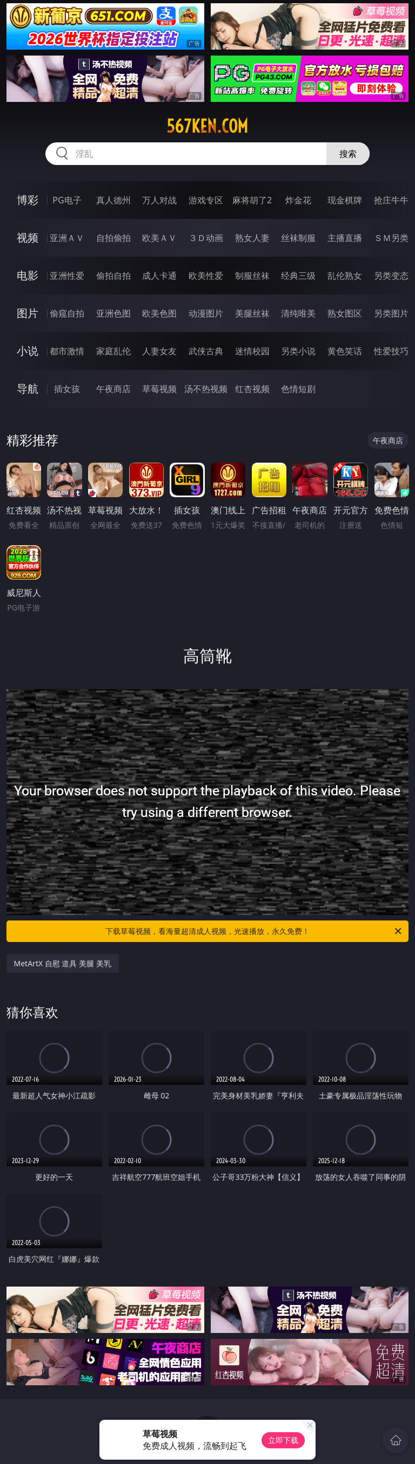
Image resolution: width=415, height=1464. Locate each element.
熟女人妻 (252, 238)
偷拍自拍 (113, 275)
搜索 (348, 154)
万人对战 (159, 200)
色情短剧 (298, 389)
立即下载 (283, 1440)
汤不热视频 (205, 389)
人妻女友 (159, 351)
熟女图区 (344, 313)
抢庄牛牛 (391, 200)
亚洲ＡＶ (67, 238)
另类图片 (391, 313)
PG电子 (66, 200)
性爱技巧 (391, 351)
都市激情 (67, 351)
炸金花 (298, 200)
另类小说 (298, 351)
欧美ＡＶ (159, 238)
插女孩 (67, 389)
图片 (27, 313)
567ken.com (207, 126)
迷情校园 (252, 351)
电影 (27, 275)
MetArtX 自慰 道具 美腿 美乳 (62, 963)
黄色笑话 (344, 351)
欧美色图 (159, 313)
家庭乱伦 (113, 351)
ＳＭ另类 (391, 238)
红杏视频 (252, 389)
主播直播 (344, 238)
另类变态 (391, 275)
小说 (27, 350)
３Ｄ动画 (206, 238)
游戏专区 (206, 200)
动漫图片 (206, 313)
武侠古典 (206, 351)
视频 (27, 237)
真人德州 (113, 200)
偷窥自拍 (67, 313)
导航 (27, 388)
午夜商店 (113, 389)
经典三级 (298, 275)
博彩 (27, 200)
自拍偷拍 (113, 238)
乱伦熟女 (344, 275)
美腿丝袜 (252, 313)
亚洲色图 (113, 313)
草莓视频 (159, 389)
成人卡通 (159, 275)
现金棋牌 (344, 200)
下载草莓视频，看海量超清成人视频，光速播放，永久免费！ (254, 931)
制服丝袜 (252, 275)
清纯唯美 (298, 313)
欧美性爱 (206, 275)
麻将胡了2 (252, 200)
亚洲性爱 (67, 275)
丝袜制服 (298, 238)
